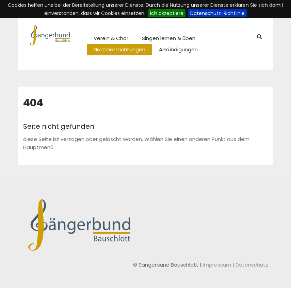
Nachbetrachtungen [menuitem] (119, 49)
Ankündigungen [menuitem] (178, 49)
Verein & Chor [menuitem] (111, 38)
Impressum (217, 264)
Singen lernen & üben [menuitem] (168, 38)
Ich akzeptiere (166, 13)
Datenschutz (252, 264)
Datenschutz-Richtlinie (217, 13)
